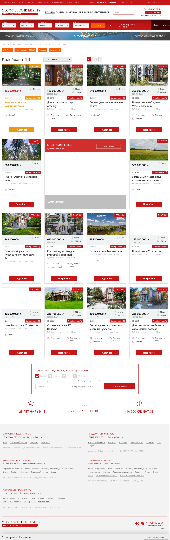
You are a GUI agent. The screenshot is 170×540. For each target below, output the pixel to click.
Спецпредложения (101, 12)
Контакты (78, 2)
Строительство (125, 3)
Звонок (40, 375)
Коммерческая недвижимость (150, 35)
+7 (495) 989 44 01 (10, 492)
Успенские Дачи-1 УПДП (25, 49)
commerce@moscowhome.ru (32, 463)
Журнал (69, 2)
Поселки (22, 2)
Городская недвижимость (17, 35)
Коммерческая (71, 12)
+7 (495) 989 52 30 (95, 436)
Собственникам (57, 2)
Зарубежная (88, 12)
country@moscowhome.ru (31, 436)
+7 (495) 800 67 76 (151, 9)
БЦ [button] (34, 2)
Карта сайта (89, 2)
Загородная (50, 12)
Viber (66, 375)
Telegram (54, 375)
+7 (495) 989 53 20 (10, 463)
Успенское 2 (55, 49)
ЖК (29, 2)
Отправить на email (156, 537)
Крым (81, 12)
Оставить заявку (119, 385)
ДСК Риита (7, 49)
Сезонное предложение (106, 2)
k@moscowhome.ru (112, 463)
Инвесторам (42, 2)
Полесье (42, 49)
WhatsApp (79, 375)
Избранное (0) (153, 3)
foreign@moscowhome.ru (31, 492)
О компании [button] (10, 2)
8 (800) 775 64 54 (95, 463)
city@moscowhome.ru (114, 436)
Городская (60, 12)
